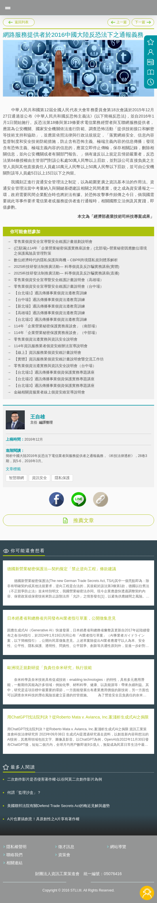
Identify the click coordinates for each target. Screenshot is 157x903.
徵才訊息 (66, 846)
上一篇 (118, 21)
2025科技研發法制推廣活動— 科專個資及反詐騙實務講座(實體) (66, 266)
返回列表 (22, 22)
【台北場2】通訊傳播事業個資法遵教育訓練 (50, 319)
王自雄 (37, 417)
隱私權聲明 (16, 846)
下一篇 (143, 21)
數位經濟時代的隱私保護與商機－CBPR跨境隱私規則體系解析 (66, 260)
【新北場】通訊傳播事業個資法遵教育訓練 (49, 306)
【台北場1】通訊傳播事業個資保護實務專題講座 (54, 372)
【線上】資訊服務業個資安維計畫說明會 (47, 352)
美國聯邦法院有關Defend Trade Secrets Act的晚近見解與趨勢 (58, 806)
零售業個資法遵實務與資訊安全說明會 (45, 339)
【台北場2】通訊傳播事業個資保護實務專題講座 (54, 379)
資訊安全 (39, 478)
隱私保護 (62, 478)
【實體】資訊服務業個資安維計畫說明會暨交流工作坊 (59, 359)
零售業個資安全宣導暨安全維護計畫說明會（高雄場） (59, 280)
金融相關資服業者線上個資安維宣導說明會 (49, 392)
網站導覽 (118, 846)
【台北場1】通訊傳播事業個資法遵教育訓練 (50, 293)
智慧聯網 (16, 478)
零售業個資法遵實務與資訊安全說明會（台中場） (55, 366)
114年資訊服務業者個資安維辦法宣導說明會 (51, 346)
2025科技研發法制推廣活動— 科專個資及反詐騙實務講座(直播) (66, 273)
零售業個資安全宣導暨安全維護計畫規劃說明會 (53, 241)
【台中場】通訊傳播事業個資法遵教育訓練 (49, 299)
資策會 (64, 854)
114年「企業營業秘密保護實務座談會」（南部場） (56, 326)
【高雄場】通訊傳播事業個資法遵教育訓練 (49, 313)
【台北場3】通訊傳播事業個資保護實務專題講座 (54, 385)
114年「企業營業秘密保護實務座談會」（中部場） (56, 333)
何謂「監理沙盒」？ (24, 792)
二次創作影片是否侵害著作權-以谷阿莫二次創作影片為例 (54, 779)
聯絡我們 (14, 854)
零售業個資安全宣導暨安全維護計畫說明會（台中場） (59, 286)
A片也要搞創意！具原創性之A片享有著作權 (43, 819)
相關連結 (14, 862)
